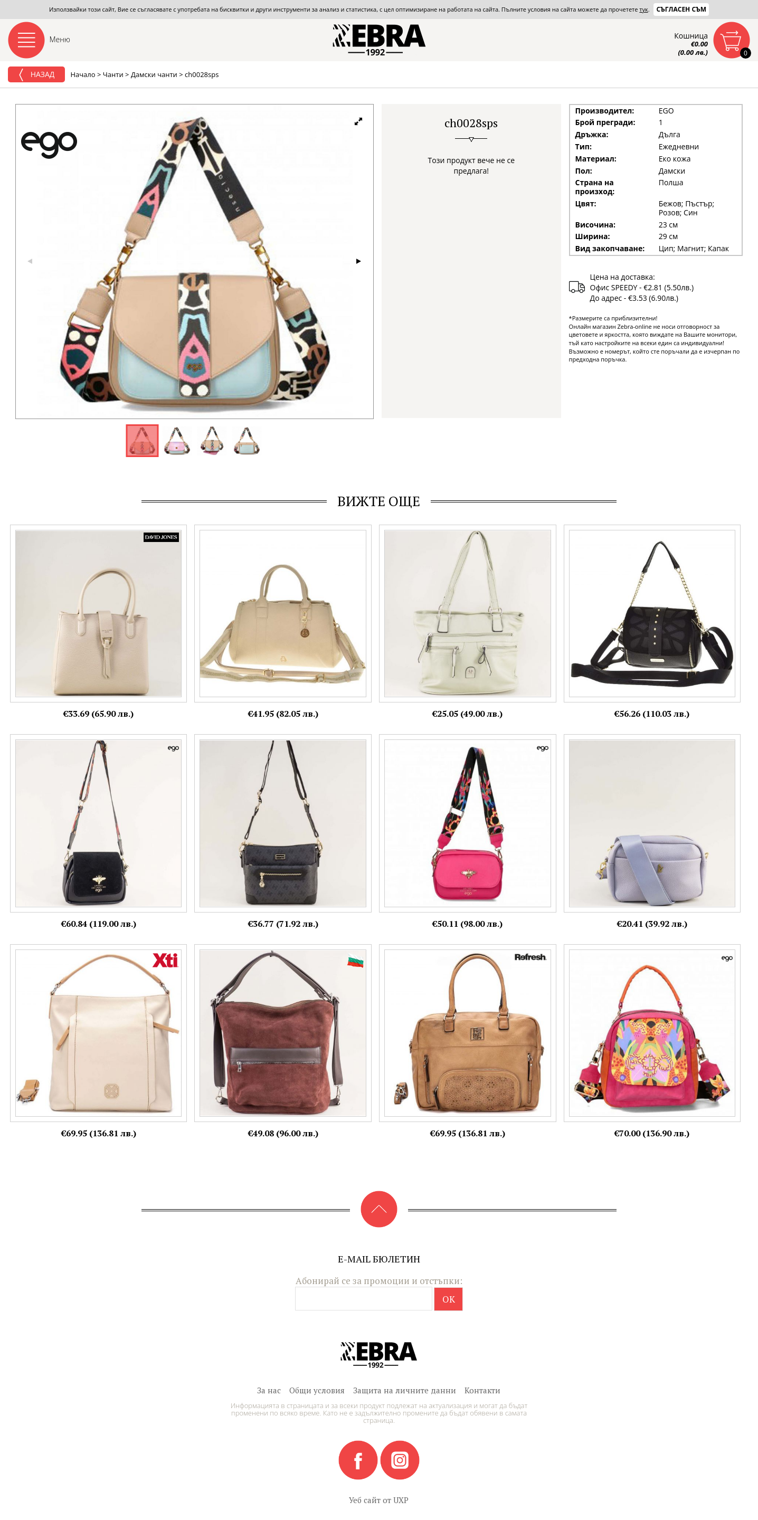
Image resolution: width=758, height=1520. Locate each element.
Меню (60, 39)
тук (643, 9)
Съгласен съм (681, 9)
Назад (36, 75)
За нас (269, 1390)
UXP (401, 1500)
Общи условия (317, 1390)
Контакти (482, 1390)
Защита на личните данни (404, 1390)
